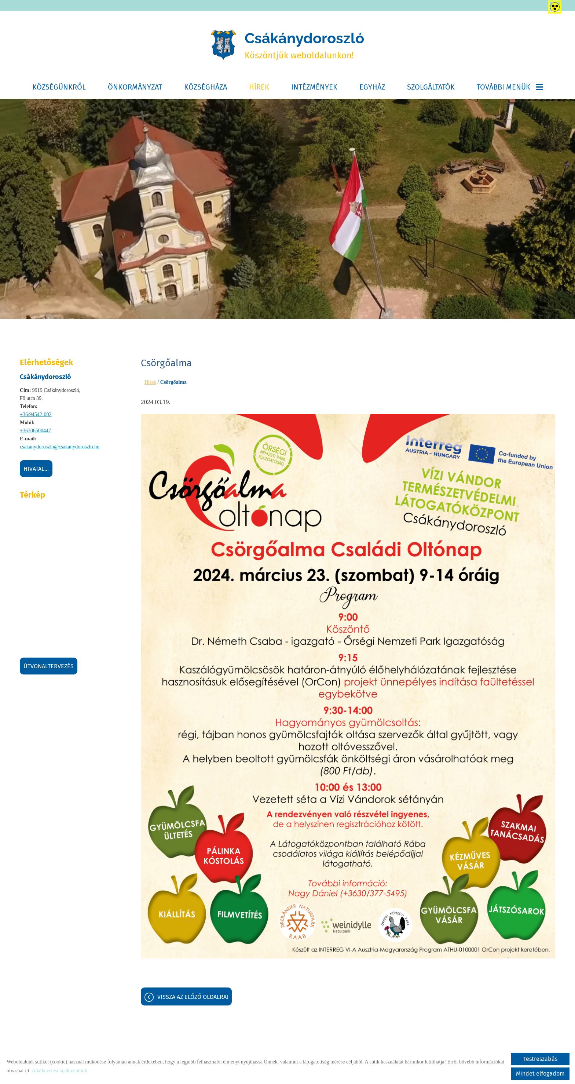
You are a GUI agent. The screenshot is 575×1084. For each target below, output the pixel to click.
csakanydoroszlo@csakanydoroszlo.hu (59, 447)
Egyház (372, 87)
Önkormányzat (135, 87)
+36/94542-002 (35, 414)
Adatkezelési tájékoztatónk (59, 1070)
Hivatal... (36, 468)
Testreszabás (540, 1058)
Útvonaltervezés (48, 666)
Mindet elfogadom (540, 1073)
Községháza (205, 87)
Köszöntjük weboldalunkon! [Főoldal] (304, 45)
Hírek (259, 87)
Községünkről (59, 87)
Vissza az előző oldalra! (192, 996)
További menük (510, 87)
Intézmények (314, 87)
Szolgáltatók (431, 87)
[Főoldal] (223, 45)
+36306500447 (35, 430)
